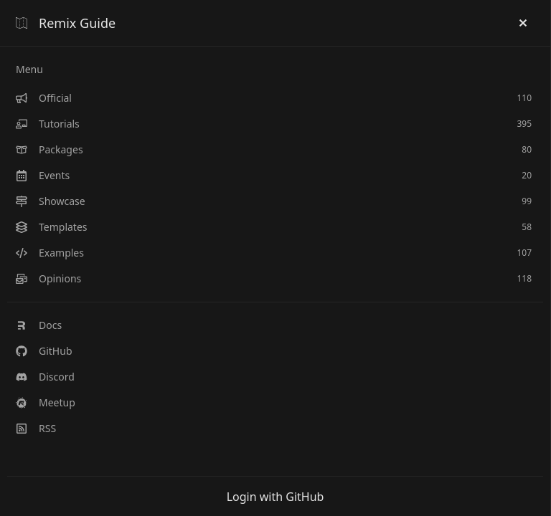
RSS (36, 428)
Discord (45, 376)
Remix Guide (66, 23)
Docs (39, 325)
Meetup (45, 402)
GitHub (44, 351)
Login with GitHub (275, 497)
